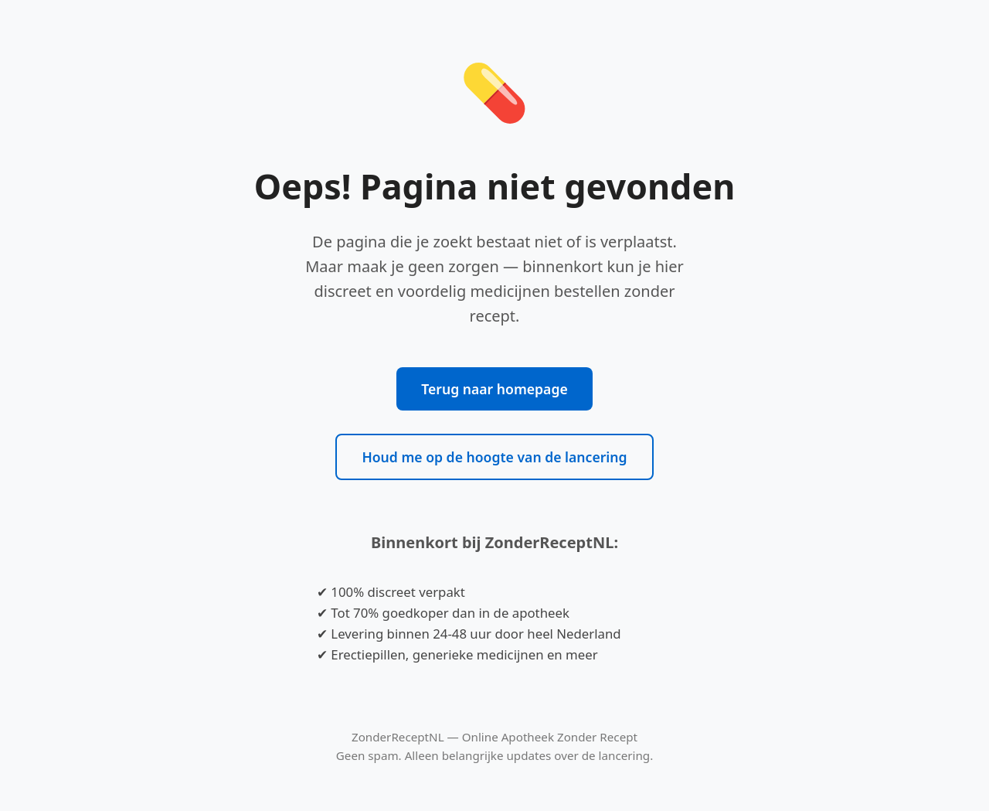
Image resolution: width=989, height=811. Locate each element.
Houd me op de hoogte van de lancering (494, 457)
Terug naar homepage (494, 389)
